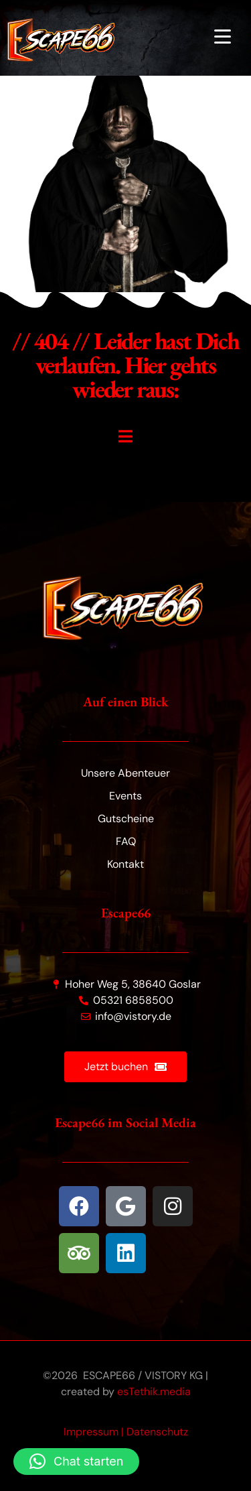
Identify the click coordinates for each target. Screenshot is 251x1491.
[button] (76, 1461)
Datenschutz (157, 1432)
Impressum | (95, 1432)
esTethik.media (154, 1391)
